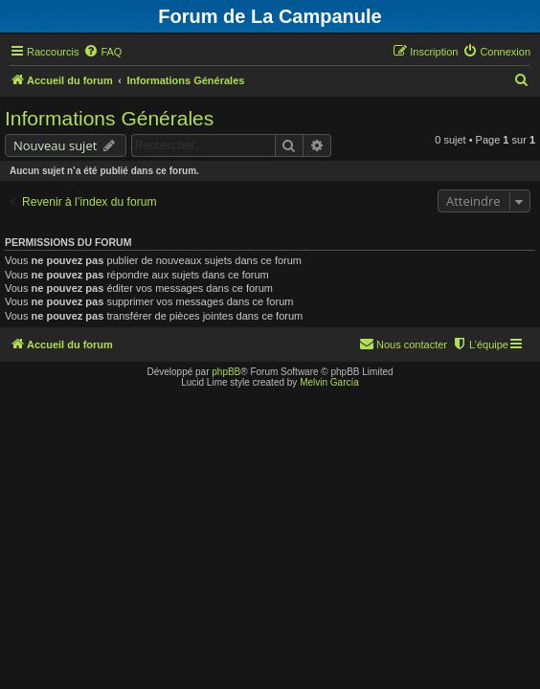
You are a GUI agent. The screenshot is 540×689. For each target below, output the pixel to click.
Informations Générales (109, 118)
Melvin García (329, 382)
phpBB (226, 372)
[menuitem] (102, 51)
